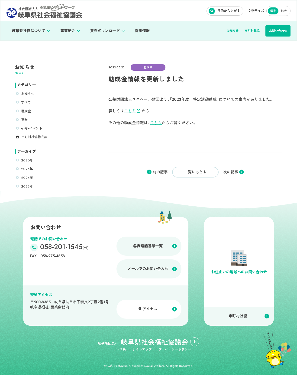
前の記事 (160, 172)
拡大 (284, 11)
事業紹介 (67, 30)
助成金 (26, 111)
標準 (273, 11)
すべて (26, 102)
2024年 (27, 177)
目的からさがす (228, 11)
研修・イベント (31, 128)
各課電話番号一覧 (148, 246)
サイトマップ (142, 349)
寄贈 (24, 119)
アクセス (149, 309)
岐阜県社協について (28, 30)
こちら (132, 111)
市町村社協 (252, 31)
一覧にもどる (195, 172)
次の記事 (230, 172)
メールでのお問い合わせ (147, 268)
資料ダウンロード (105, 30)
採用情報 (142, 30)
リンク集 (119, 349)
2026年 (27, 160)
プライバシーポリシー (174, 349)
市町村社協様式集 (34, 137)
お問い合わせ (278, 31)
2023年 (27, 186)
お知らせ (232, 31)
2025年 (27, 169)
